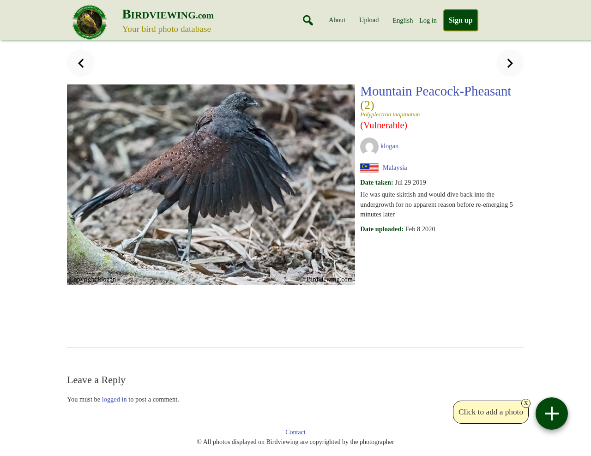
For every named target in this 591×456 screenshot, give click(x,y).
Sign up (461, 20)
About (337, 20)
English (402, 20)
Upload (369, 20)
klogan (389, 146)
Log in (428, 20)
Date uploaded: (382, 229)
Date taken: (376, 182)
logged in (114, 399)
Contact (295, 432)
